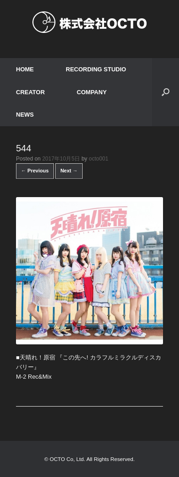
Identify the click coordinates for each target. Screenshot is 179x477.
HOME (25, 69)
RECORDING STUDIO (96, 69)
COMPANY (91, 92)
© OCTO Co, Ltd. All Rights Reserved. (89, 459)
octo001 (98, 158)
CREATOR (30, 92)
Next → (69, 170)
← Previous (35, 170)
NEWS (25, 114)
